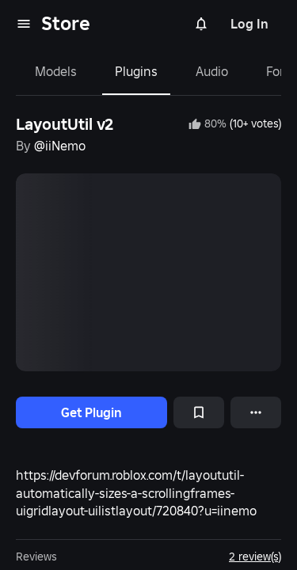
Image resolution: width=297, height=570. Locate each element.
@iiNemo (60, 146)
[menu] (24, 24)
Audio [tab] (212, 71)
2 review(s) (255, 556)
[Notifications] (201, 24)
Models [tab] (56, 71)
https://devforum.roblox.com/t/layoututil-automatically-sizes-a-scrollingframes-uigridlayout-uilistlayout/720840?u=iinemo (136, 493)
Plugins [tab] (136, 71)
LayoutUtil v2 (64, 124)
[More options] (255, 412)
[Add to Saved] (198, 412)
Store (65, 23)
